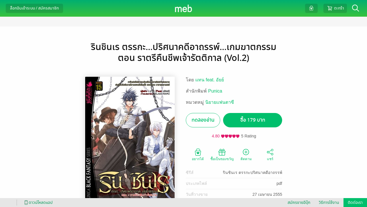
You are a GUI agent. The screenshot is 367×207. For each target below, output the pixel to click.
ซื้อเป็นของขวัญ (222, 154)
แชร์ (270, 154)
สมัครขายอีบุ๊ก (299, 203)
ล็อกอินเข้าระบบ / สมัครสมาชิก (34, 8)
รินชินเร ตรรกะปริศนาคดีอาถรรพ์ (252, 172)
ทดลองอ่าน (203, 120)
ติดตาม (246, 154)
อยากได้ (198, 154)
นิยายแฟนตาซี (219, 102)
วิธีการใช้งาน (329, 203)
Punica (215, 91)
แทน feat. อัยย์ (209, 79)
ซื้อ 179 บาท (252, 120)
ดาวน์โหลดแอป (37, 203)
